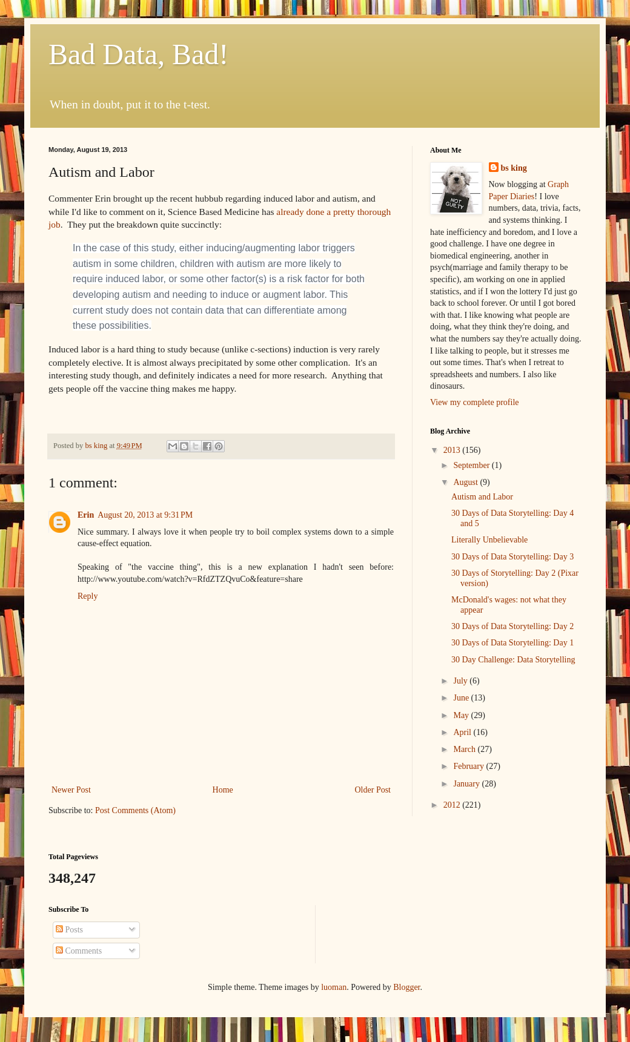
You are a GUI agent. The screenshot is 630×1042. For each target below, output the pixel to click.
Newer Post (71, 789)
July (461, 680)
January (467, 783)
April (463, 732)
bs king (514, 168)
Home (223, 789)
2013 (453, 450)
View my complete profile (474, 402)
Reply (88, 596)
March (465, 749)
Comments (79, 950)
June (462, 697)
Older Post (373, 789)
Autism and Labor (482, 496)
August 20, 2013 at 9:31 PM (145, 514)
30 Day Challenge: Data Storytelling (513, 659)
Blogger (406, 987)
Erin (86, 514)
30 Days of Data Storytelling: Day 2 (512, 626)
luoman (333, 987)
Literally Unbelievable (489, 539)
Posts (69, 929)
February (469, 766)
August (466, 482)
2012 (453, 805)
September (472, 465)
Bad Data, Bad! (138, 54)
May (462, 715)
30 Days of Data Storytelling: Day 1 (512, 642)
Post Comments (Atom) (135, 810)
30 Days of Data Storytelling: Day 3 (512, 556)
